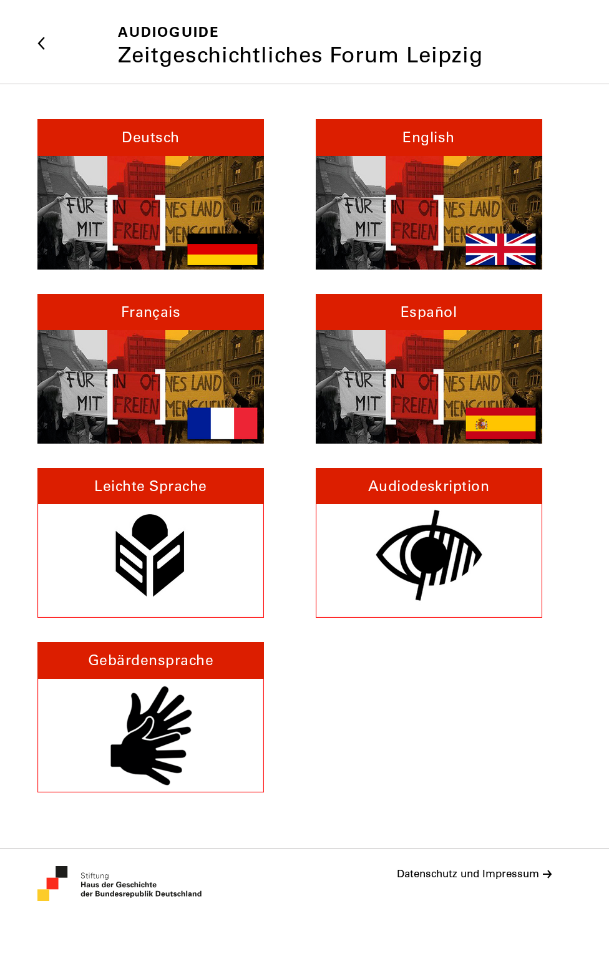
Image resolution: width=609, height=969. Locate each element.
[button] (150, 195)
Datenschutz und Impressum (468, 873)
